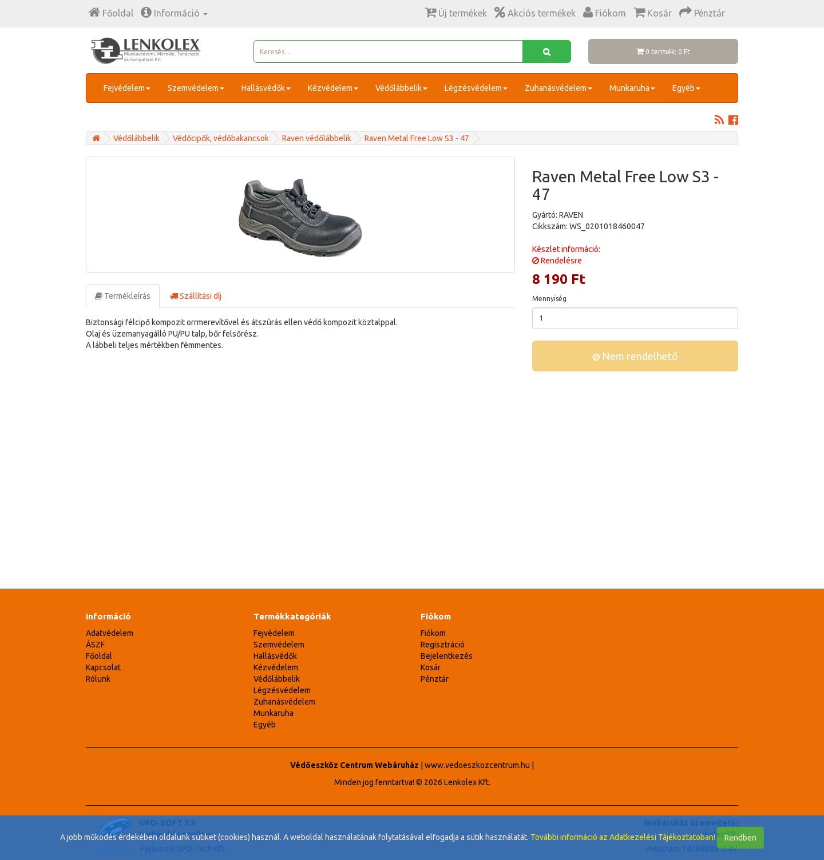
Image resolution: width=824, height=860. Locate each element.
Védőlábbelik (401, 88)
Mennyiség (549, 298)
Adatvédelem (109, 633)
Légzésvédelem (476, 88)
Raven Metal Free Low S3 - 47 (417, 138)
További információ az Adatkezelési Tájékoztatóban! (622, 837)
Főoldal (99, 656)
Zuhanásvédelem (558, 88)
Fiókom (433, 633)
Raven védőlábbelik (316, 138)
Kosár (431, 667)
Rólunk (98, 678)
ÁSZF (95, 644)
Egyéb (686, 88)
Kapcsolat (103, 667)
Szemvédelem (196, 88)
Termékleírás (122, 296)
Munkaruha (632, 88)
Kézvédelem (333, 88)
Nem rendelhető (635, 356)
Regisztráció (443, 644)
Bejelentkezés (447, 656)
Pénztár (435, 678)
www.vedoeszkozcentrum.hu (477, 765)
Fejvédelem (127, 88)
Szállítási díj (195, 296)
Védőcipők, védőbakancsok (221, 138)
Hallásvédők (266, 88)
